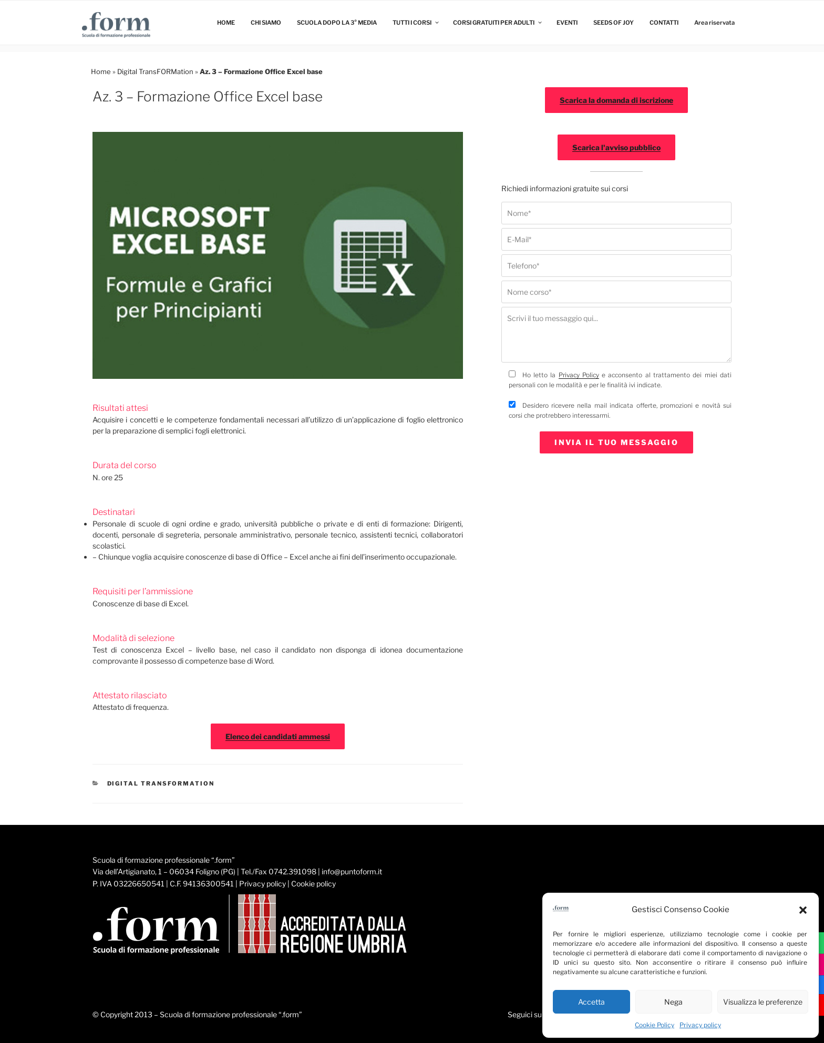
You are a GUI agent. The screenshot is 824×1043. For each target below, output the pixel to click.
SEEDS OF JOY (613, 22)
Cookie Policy (654, 1025)
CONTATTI (664, 22)
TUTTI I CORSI (416, 22)
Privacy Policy (579, 375)
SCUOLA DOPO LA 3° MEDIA (337, 22)
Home (101, 71)
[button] (803, 910)
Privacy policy (700, 1025)
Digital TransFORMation (155, 71)
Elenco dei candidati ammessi (277, 736)
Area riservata (714, 22)
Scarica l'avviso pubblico (616, 147)
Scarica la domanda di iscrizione (616, 100)
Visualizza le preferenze (762, 1001)
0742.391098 (292, 871)
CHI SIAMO (266, 22)
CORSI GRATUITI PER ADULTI (498, 22)
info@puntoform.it (352, 871)
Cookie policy (313, 883)
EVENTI (567, 22)
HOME (226, 22)
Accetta (591, 1001)
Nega (673, 1001)
